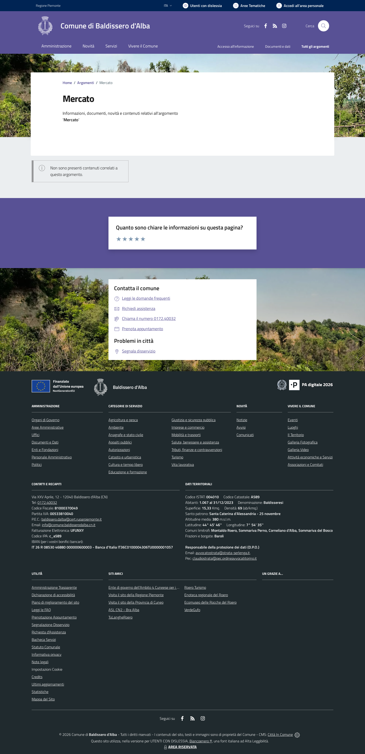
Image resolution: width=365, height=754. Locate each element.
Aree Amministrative (48, 427)
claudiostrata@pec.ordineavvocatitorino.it (225, 558)
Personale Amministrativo (52, 457)
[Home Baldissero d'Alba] (93, 25)
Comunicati (245, 435)
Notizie (242, 420)
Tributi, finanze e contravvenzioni (197, 449)
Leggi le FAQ (41, 610)
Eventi (293, 420)
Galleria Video (298, 449)
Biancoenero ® (200, 741)
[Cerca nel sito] (323, 25)
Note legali (40, 662)
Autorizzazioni (119, 449)
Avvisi (241, 427)
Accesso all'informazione (235, 46)
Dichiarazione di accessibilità (53, 595)
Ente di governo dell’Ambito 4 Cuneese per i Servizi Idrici (151, 587)
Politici (37, 464)
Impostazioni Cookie (47, 669)
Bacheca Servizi (44, 639)
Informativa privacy (46, 654)
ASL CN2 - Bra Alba (123, 610)
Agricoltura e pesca (123, 420)
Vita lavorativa (183, 464)
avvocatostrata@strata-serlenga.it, (223, 552)
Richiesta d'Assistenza (49, 632)
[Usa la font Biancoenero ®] (202, 5)
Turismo (177, 457)
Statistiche (40, 691)
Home (67, 82)
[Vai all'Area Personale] (300, 5)
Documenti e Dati (45, 442)
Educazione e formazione (127, 472)
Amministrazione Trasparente (54, 587)
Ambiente (116, 427)
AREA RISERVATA (180, 747)
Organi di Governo (45, 420)
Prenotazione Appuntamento (54, 617)
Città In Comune (280, 734)
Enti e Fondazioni (45, 449)
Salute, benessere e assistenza (195, 442)
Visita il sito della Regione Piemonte (136, 595)
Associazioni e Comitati (305, 464)
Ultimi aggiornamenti (48, 684)
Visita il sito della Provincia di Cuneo (135, 602)
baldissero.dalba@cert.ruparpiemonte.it (71, 519)
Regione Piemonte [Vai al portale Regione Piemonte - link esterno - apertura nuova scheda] (48, 5)
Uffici (35, 435)
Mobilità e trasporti (186, 435)
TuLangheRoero (120, 617)
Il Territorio (296, 435)
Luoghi (293, 427)
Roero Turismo (195, 587)
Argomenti (85, 82)
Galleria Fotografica (303, 442)
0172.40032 (47, 502)
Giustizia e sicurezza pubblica (194, 420)
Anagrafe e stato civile (125, 435)
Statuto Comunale (46, 647)
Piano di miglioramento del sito (55, 602)
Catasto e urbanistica (124, 457)
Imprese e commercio (188, 427)
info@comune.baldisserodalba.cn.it (68, 525)
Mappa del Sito (43, 699)
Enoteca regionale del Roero (206, 595)
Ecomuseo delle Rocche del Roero (210, 602)
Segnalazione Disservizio (50, 624)
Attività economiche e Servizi (310, 457)
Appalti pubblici (120, 442)
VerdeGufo (192, 610)
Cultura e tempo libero (125, 464)
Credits (37, 677)
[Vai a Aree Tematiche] (249, 5)
